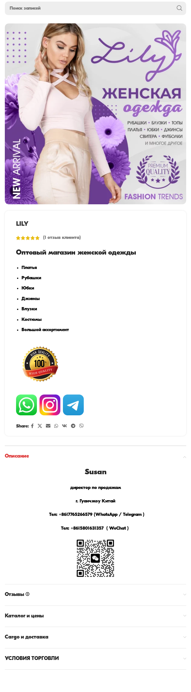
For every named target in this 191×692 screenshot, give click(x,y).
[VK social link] (64, 426)
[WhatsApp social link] (56, 426)
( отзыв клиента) (62, 237)
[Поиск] (95, 8)
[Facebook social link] (32, 426)
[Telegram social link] (73, 426)
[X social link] (40, 426)
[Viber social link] (81, 426)
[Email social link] (48, 426)
